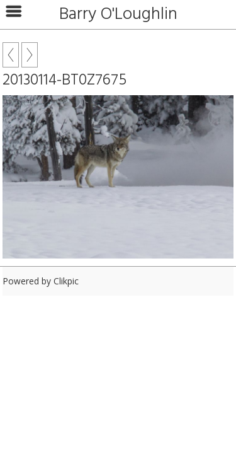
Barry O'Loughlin (118, 14)
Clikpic (66, 281)
